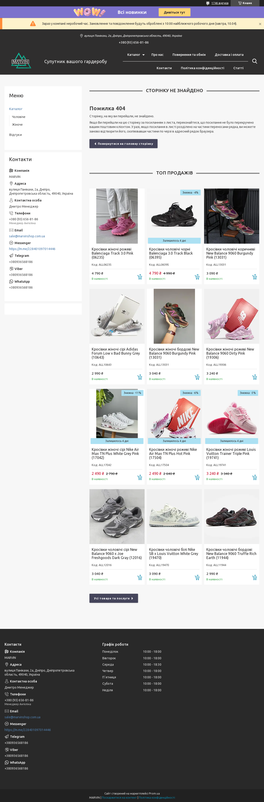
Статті (238, 68)
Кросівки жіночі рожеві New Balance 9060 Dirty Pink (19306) (230, 353)
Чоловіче (18, 117)
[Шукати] (253, 61)
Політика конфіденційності (202, 68)
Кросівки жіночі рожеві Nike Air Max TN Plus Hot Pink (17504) (173, 453)
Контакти (164, 68)
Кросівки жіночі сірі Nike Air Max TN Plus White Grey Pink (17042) (115, 453)
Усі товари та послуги (112, 598)
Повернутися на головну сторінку (125, 143)
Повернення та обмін (189, 54)
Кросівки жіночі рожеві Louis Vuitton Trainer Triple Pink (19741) (231, 453)
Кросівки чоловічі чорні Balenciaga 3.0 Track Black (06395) (171, 253)
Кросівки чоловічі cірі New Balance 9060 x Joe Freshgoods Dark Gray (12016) (117, 553)
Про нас (157, 54)
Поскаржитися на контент (119, 797)
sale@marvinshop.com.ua (27, 236)
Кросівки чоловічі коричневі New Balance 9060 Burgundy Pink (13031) (230, 253)
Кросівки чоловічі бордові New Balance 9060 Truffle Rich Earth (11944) (231, 553)
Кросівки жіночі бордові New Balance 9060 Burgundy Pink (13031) (174, 353)
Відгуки (15, 135)
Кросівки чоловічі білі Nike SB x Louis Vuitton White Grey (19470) (173, 553)
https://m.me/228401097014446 (32, 249)
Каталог (133, 54)
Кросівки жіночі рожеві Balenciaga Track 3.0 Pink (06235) (112, 253)
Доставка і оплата (229, 54)
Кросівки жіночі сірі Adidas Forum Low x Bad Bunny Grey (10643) (116, 353)
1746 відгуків (220, 3)
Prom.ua (154, 793)
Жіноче (17, 124)
